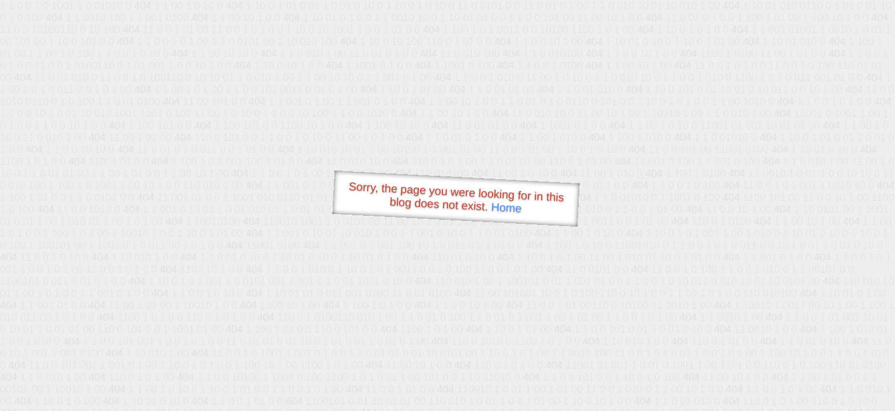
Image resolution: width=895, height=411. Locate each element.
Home (506, 207)
